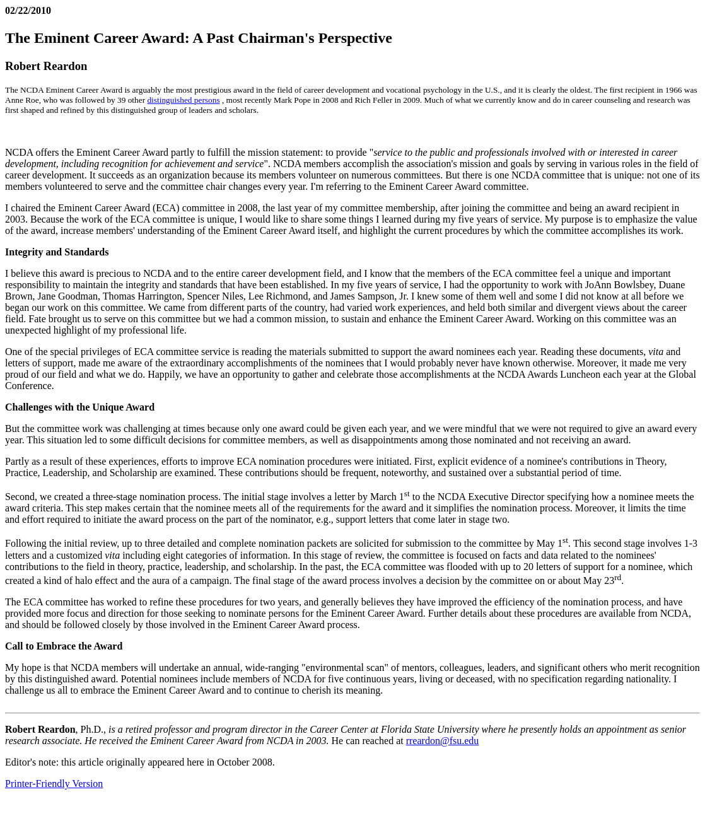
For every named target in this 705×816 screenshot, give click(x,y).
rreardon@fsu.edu (442, 740)
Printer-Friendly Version (54, 783)
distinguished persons (183, 100)
